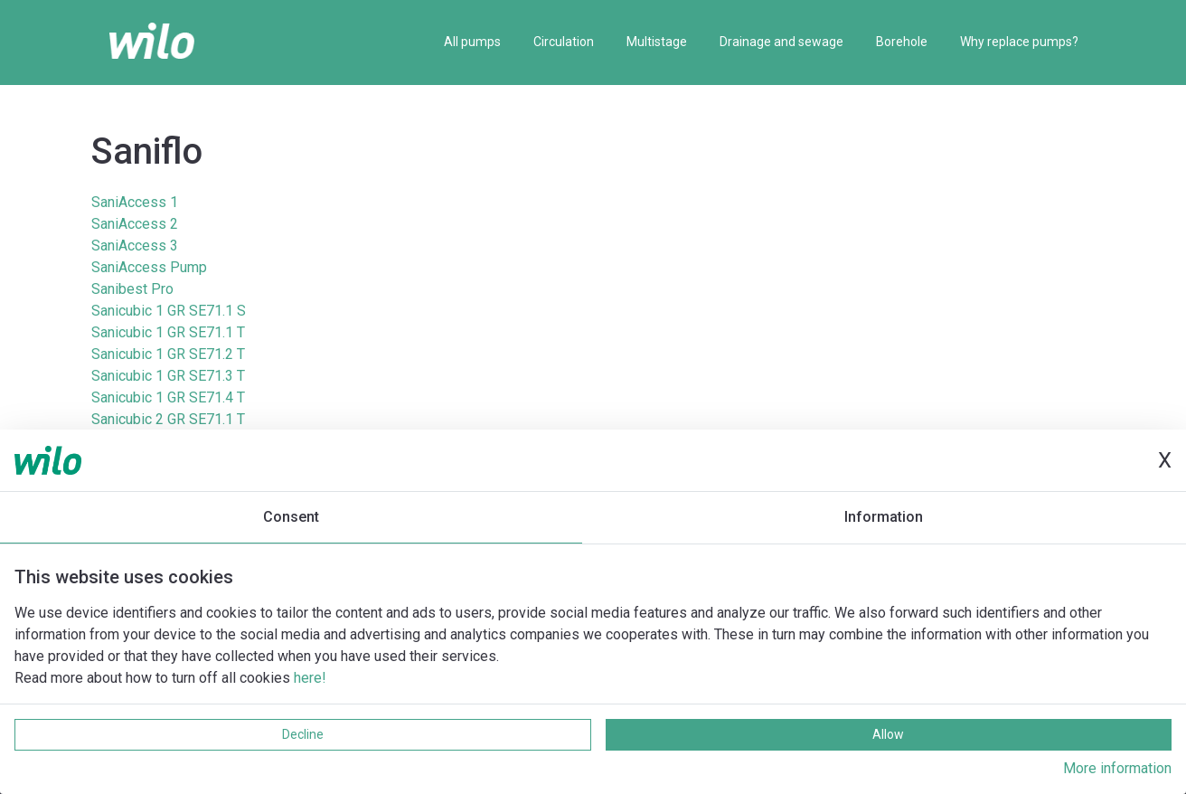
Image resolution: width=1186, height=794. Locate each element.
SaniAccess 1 (134, 202)
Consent (291, 516)
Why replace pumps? (1019, 41)
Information (883, 516)
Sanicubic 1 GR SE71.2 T (168, 354)
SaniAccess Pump (149, 267)
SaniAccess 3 (134, 245)
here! (310, 677)
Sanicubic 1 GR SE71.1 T (168, 332)
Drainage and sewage (781, 41)
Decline (303, 734)
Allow (888, 734)
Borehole (901, 41)
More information (1117, 768)
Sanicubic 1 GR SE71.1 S (168, 310)
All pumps (472, 41)
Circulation (563, 41)
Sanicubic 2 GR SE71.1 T (168, 419)
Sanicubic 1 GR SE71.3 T (168, 375)
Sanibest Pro (132, 289)
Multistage (656, 41)
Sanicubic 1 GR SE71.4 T (168, 397)
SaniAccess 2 (134, 223)
